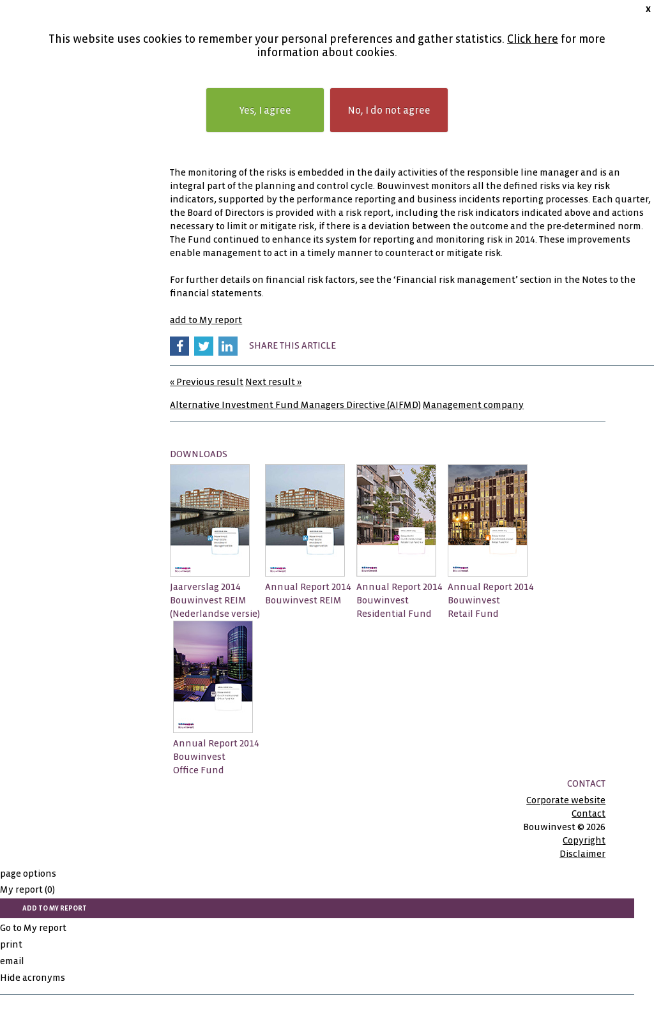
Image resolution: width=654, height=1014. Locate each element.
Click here (532, 39)
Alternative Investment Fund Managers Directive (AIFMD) (295, 405)
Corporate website (565, 800)
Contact (588, 813)
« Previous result (206, 382)
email (12, 961)
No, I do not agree (388, 110)
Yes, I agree (265, 110)
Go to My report (33, 928)
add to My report (206, 320)
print (11, 944)
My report (27, 889)
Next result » (273, 382)
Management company (473, 405)
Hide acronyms (32, 977)
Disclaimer (582, 854)
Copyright (584, 840)
